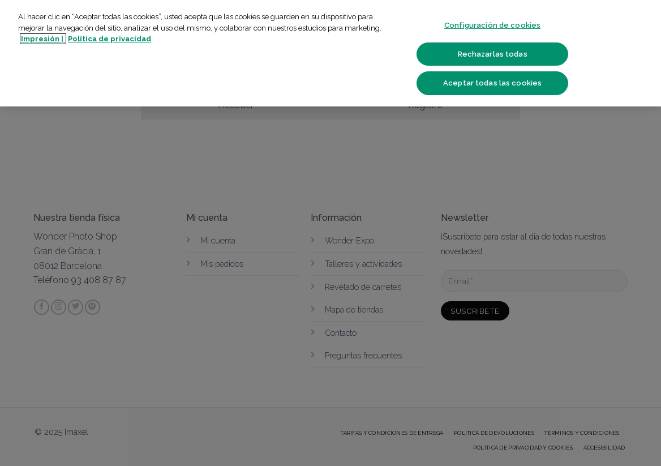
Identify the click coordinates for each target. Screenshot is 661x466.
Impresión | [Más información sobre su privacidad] (43, 39)
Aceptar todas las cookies (492, 83)
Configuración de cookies (492, 25)
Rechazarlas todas (492, 54)
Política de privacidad (109, 39)
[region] (330, 53)
